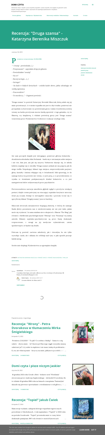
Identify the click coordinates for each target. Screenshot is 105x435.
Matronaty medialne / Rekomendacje (56, 15)
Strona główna (15, 15)
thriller (83, 75)
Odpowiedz (21, 285)
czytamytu (20, 270)
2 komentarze (24, 355)
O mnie (84, 15)
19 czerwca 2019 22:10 (30, 270)
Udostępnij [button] (84, 58)
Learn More (84, 430)
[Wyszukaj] (85, 5)
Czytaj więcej (62, 355)
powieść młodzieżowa (86, 72)
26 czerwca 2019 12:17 (36, 278)
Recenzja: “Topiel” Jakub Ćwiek (35, 400)
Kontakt (74, 15)
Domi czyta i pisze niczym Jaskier (36, 366)
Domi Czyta (17, 4)
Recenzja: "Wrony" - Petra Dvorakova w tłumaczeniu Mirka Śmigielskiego (36, 328)
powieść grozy (84, 70)
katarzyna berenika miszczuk (88, 68)
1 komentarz (24, 389)
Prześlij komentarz (26, 423)
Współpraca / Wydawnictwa (33, 15)
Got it (93, 430)
